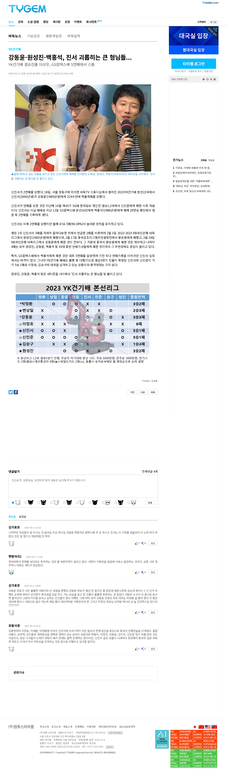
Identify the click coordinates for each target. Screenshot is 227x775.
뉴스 (11, 22)
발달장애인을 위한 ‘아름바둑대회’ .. (193, 181)
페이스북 (193, 117)
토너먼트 (91, 22)
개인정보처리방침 (107, 726)
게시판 (57, 22)
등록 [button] (150, 502)
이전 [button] (132, 392)
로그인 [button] (213, 21)
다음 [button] (143, 392)
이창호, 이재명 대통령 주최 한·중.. (192, 168)
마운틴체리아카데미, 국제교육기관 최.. (192, 174)
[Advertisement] (83, 427)
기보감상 (33, 35)
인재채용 (79, 726)
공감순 (22, 516)
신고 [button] (153, 543)
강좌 (20, 22)
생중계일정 (54, 35)
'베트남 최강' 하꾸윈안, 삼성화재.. (192, 186)
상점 (67, 22)
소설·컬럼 (33, 22)
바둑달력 (73, 35)
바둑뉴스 (15, 35)
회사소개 (44, 726)
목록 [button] (153, 392)
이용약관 (91, 726)
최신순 (12, 516)
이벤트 (78, 22)
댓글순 (211, 160)
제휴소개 (67, 726)
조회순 (204, 160)
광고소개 (56, 726)
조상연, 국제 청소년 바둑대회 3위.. (192, 191)
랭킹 (45, 22)
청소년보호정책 (127, 726)
